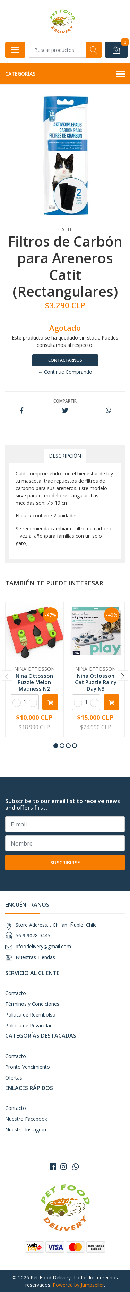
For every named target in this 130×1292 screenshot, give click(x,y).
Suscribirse (65, 862)
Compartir (65, 401)
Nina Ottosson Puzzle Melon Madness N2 (34, 682)
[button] (56, 745)
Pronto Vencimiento (27, 1067)
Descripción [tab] (65, 455)
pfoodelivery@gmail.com (43, 946)
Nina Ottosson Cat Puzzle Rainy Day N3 (95, 682)
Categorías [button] (65, 74)
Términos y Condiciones (32, 1004)
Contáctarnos (65, 360)
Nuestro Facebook (26, 1118)
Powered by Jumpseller (78, 1285)
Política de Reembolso (30, 1014)
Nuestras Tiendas (35, 957)
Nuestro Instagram (26, 1129)
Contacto (15, 993)
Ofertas (13, 1077)
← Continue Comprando (65, 371)
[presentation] (7, 675)
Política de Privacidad (29, 1025)
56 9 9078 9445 (33, 935)
